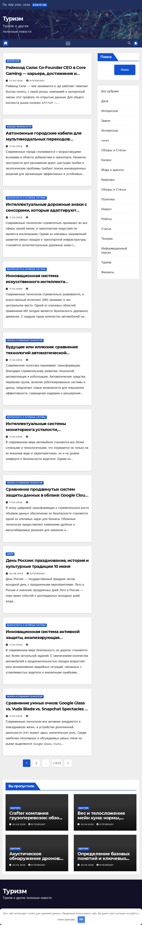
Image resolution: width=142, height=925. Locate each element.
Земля (10, 554)
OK (81, 919)
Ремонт (106, 209)
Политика (108, 199)
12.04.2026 (16, 81)
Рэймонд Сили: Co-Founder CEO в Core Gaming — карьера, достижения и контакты (46, 73)
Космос (106, 160)
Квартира (107, 179)
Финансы (107, 272)
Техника (107, 238)
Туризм (13, 18)
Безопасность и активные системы (26, 198)
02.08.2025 (16, 573)
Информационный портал (114, 250)
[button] (129, 43)
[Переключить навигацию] (68, 43)
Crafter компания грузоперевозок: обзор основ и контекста (35, 818)
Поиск (106, 57)
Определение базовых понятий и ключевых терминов (103, 858)
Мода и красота (112, 170)
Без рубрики (110, 91)
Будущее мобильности (19, 127)
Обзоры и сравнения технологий (25, 340)
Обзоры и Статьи (113, 150)
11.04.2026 (16, 146)
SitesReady (35, 81)
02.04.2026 (19, 824)
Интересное (13, 61)
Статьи (106, 229)
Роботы (106, 219)
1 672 (57, 763)
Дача (104, 101)
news (105, 140)
